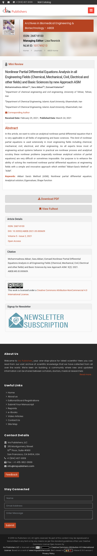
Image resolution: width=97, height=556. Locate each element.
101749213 (35, 45)
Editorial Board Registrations (22, 400)
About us (12, 396)
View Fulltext (48, 208)
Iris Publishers (25, 360)
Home (26, 50)
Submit (10, 525)
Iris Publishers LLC (11, 547)
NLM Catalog (44, 2)
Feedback (11, 474)
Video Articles (14, 416)
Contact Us (13, 420)
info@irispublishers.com (21, 466)
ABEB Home (52, 50)
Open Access (14, 241)
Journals (38, 50)
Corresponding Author (17, 112)
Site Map (11, 424)
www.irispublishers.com (39, 550)
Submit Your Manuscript (20, 404)
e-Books (11, 412)
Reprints (11, 408)
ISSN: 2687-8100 (16, 226)
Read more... (86, 374)
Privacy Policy (48, 553)
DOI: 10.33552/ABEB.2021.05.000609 (26, 231)
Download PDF (48, 199)
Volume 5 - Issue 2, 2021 (20, 236)
